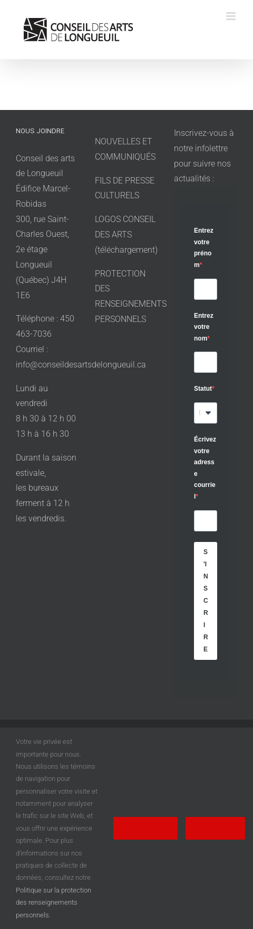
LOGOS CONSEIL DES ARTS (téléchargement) (126, 234)
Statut (203, 388)
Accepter (145, 828)
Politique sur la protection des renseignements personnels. (53, 902)
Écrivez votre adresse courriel (205, 468)
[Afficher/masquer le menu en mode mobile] (231, 16)
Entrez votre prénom (203, 248)
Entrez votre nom (203, 327)
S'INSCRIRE (205, 600)
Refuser (215, 828)
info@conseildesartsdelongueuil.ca (81, 365)
